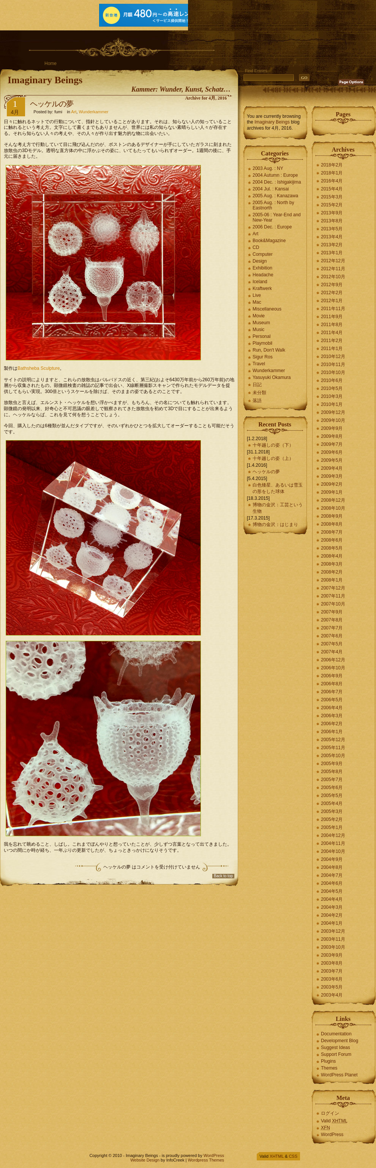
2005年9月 (332, 763)
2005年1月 (332, 827)
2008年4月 (332, 556)
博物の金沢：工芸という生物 (278, 508)
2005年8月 (332, 771)
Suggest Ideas (335, 1047)
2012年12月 (333, 260)
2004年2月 (332, 915)
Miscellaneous (267, 309)
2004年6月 (332, 883)
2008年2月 (332, 572)
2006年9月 (332, 675)
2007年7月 (332, 628)
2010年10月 (333, 372)
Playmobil (262, 343)
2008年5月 (332, 548)
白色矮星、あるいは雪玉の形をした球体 (278, 488)
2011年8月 (332, 324)
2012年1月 (332, 300)
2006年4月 (332, 707)
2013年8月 (332, 220)
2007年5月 (332, 644)
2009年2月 (332, 484)
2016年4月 (332, 181)
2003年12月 (333, 931)
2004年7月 (332, 875)
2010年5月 (332, 388)
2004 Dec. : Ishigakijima (277, 182)
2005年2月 (332, 819)
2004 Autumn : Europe (275, 175)
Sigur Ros (263, 357)
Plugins (328, 1061)
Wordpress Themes (206, 1160)
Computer (263, 254)
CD (256, 247)
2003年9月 (332, 955)
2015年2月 (332, 205)
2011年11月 (333, 308)
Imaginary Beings (45, 80)
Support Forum (336, 1054)
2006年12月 (333, 659)
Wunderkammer (93, 111)
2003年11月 (333, 939)
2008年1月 (332, 580)
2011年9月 (332, 316)
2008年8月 (332, 524)
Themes (329, 1068)
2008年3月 (332, 564)
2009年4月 (332, 468)
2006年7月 (332, 691)
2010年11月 (333, 364)
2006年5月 (332, 699)
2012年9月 (332, 284)
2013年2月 (332, 244)
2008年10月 (333, 508)
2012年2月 (332, 292)
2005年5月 (332, 795)
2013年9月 (332, 213)
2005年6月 (332, 787)
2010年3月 (332, 396)
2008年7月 (332, 532)
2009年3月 (332, 476)
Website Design (145, 1160)
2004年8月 (332, 867)
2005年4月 (332, 803)
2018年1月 (332, 173)
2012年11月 (333, 268)
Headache (263, 274)
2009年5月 (332, 460)
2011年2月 (332, 340)
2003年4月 (332, 995)
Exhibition (262, 268)
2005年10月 (333, 755)
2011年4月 (332, 332)
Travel (259, 363)
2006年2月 (332, 723)
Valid (334, 1121)
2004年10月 (333, 851)
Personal (261, 336)
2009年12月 (333, 412)
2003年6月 (332, 979)
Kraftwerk (262, 288)
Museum (261, 322)
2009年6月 (332, 452)
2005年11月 (333, 747)
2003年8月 (332, 963)
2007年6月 (332, 636)
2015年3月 (332, 197)
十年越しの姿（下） (273, 445)
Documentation (336, 1033)
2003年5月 (332, 987)
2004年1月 (332, 923)
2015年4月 (332, 189)
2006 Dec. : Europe (272, 227)
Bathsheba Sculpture (38, 368)
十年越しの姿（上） (273, 458)
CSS (293, 1156)
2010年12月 (333, 356)
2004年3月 (332, 907)
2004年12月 (333, 835)
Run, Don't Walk (269, 350)
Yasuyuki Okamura (272, 377)
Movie (259, 316)
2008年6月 (332, 540)
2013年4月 (332, 236)
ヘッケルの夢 (51, 104)
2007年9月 (332, 612)
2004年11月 (333, 843)
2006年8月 (332, 683)
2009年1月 (332, 492)
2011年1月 (332, 348)
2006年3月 (332, 715)
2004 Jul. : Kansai (271, 189)
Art (73, 111)
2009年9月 (332, 428)
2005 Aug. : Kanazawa (275, 195)
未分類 (259, 392)
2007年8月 (332, 620)
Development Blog (339, 1040)
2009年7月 (332, 444)
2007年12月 (333, 588)
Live (257, 295)
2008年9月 (332, 516)
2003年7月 (332, 971)
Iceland (260, 281)
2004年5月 (332, 891)
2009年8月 (332, 436)
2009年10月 (333, 420)
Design (260, 261)
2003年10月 (333, 947)
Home (50, 63)
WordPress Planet (339, 1075)
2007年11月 (333, 596)
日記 (257, 384)
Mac (257, 302)
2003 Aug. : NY (268, 168)
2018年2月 (332, 165)
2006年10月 (333, 667)
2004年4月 (332, 899)
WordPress (332, 1134)
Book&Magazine (269, 240)
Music (258, 329)
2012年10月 (333, 276)
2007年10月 (333, 604)
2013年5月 (332, 228)
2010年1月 (332, 404)
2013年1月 (332, 252)
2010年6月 (332, 380)
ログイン (330, 1113)
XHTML (277, 1156)
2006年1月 (332, 731)
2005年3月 (332, 811)
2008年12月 (333, 500)
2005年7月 (332, 779)
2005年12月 (333, 739)
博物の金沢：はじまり (275, 524)
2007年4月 (332, 652)
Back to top (223, 876)
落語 (257, 400)
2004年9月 (332, 859)
